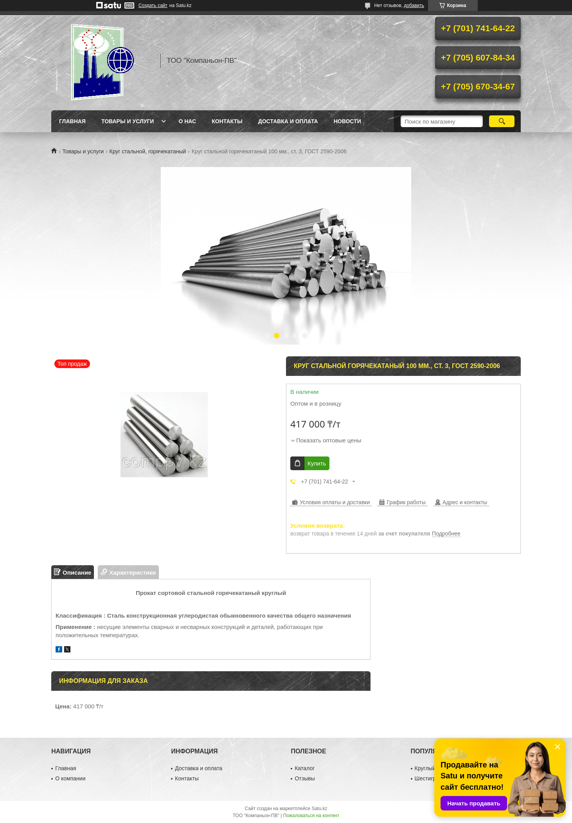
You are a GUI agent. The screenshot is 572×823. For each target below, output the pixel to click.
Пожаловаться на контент (311, 815)
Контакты (227, 121)
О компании (70, 778)
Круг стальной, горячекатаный (148, 151)
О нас (187, 121)
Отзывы (305, 778)
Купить (317, 463)
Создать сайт (153, 5)
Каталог (305, 768)
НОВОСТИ (347, 121)
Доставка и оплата (288, 121)
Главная (72, 121)
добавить (414, 5)
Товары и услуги (127, 121)
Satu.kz (319, 808)
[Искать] (501, 121)
